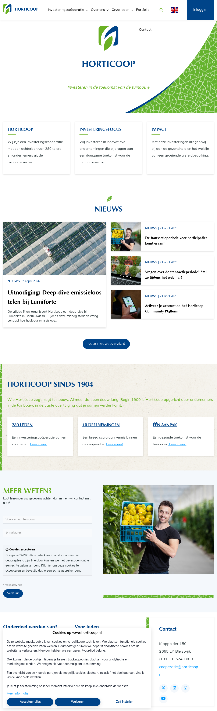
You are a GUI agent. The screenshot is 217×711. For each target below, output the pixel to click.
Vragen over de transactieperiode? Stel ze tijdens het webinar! (176, 275)
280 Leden (22, 424)
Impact (159, 129)
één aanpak (165, 424)
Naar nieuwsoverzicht (106, 344)
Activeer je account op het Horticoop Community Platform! (174, 309)
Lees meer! (38, 444)
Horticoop (20, 129)
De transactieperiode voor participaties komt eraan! (176, 241)
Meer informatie (17, 693)
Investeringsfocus (100, 129)
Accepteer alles (30, 702)
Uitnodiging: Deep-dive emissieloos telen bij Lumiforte (55, 297)
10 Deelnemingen (101, 424)
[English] (173, 10)
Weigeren (77, 702)
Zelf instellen (124, 702)
